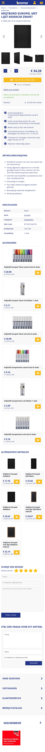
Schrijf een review (33, 102)
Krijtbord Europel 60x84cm (10, 508)
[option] (22, 36)
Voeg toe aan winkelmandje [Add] (22, 80)
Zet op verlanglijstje (22, 85)
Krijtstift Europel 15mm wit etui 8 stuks (20, 334)
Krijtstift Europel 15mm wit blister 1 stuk (21, 300)
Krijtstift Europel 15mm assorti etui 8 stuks (22, 267)
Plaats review (11, 615)
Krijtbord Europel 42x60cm (10, 475)
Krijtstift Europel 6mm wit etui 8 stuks (20, 434)
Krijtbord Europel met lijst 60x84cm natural (10, 544)
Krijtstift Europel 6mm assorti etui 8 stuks (21, 367)
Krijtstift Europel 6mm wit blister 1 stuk (20, 401)
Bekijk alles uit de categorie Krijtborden (16, 21)
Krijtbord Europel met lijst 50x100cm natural (33, 509)
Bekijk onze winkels (11, 90)
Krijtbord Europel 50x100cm (33, 475)
